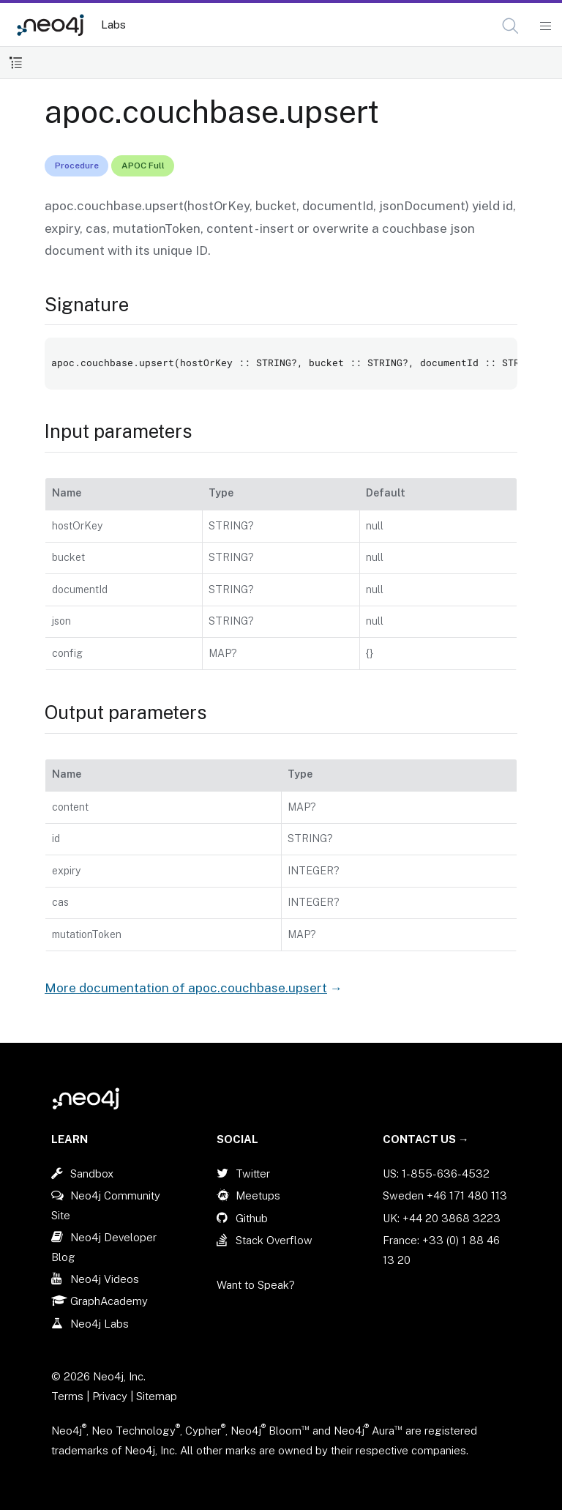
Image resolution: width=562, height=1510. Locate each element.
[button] (510, 26)
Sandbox (91, 1173)
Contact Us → (426, 1139)
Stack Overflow (274, 1240)
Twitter (253, 1173)
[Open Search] (511, 26)
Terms (67, 1396)
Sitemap (156, 1396)
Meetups (258, 1195)
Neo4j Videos (104, 1279)
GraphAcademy (109, 1301)
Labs (113, 24)
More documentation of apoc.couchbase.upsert (186, 988)
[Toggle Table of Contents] (15, 62)
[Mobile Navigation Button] (545, 26)
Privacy (111, 1396)
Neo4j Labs (99, 1323)
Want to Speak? (256, 1285)
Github (252, 1218)
